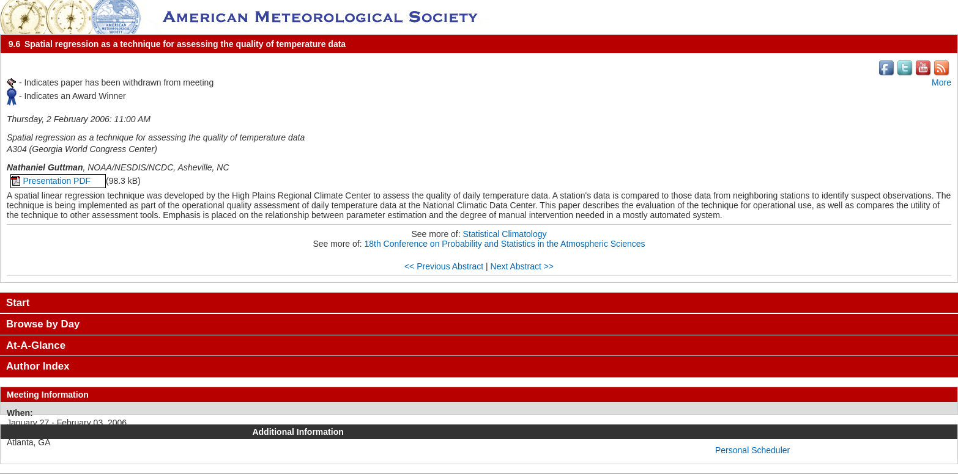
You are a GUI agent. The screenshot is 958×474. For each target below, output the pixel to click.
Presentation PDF (58, 181)
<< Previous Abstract (443, 266)
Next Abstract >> (522, 266)
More (941, 82)
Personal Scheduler (752, 450)
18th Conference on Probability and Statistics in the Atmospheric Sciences (504, 244)
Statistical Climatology (505, 234)
